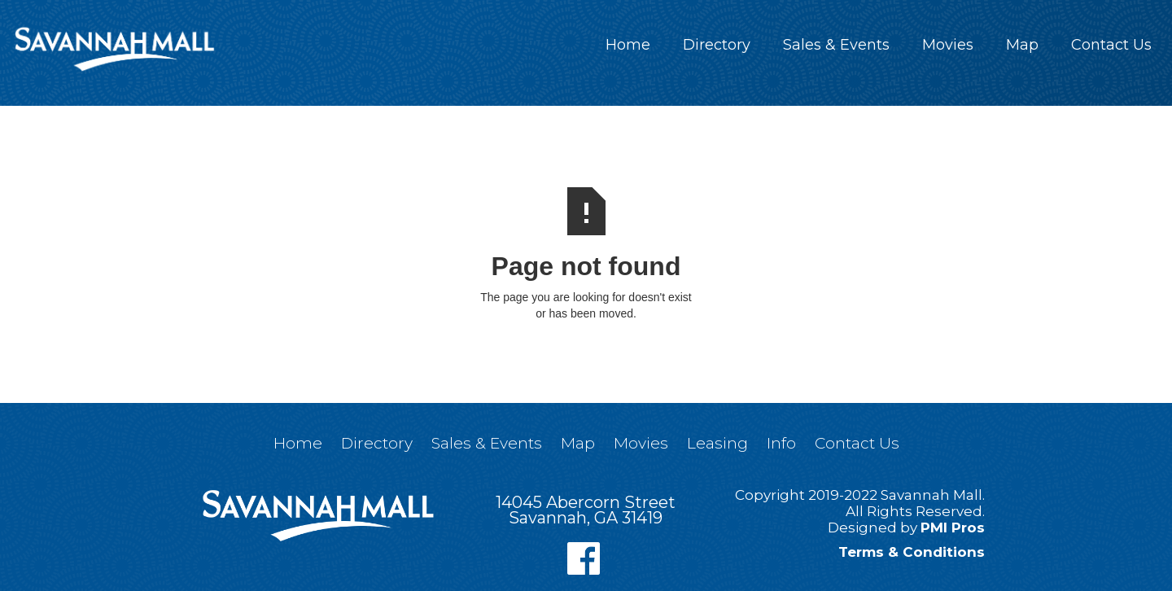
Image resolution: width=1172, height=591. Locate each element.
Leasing (717, 443)
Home (628, 45)
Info (781, 443)
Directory (716, 45)
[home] (114, 48)
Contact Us (1111, 45)
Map (1022, 45)
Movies (947, 45)
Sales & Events (836, 45)
